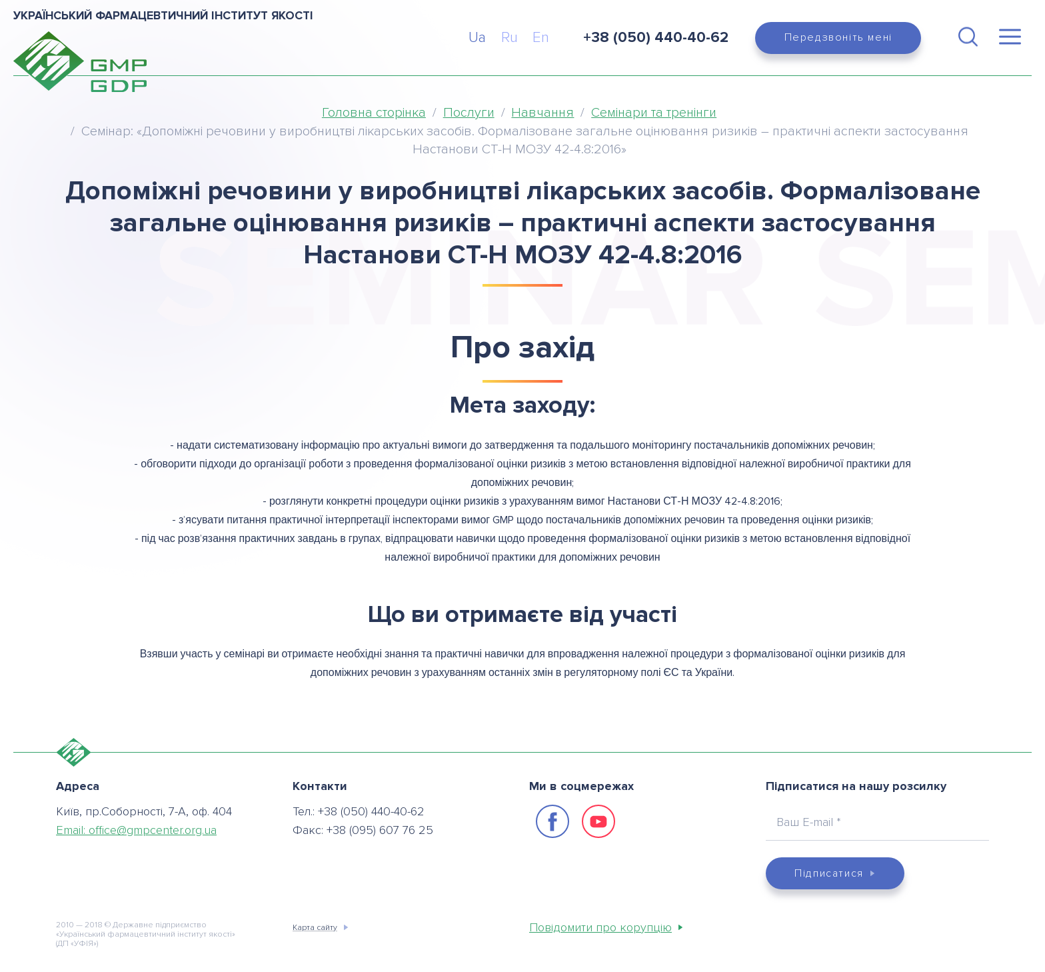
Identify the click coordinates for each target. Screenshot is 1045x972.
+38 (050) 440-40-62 (371, 811)
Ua (477, 38)
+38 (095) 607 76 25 (380, 830)
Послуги (469, 113)
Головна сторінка (374, 113)
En (540, 38)
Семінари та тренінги (653, 113)
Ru (509, 38)
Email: (136, 830)
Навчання (542, 113)
